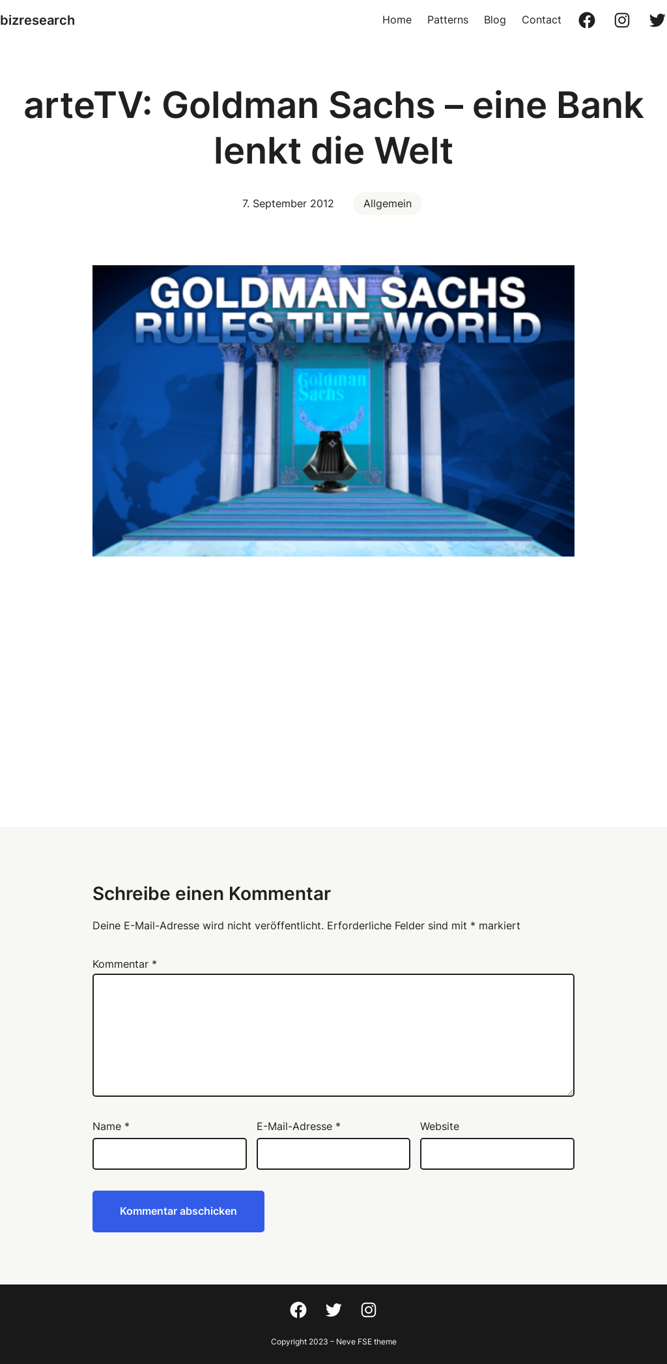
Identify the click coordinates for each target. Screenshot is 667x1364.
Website (439, 1126)
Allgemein (387, 203)
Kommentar (124, 963)
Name (111, 1126)
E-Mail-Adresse (299, 1126)
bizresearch (37, 20)
